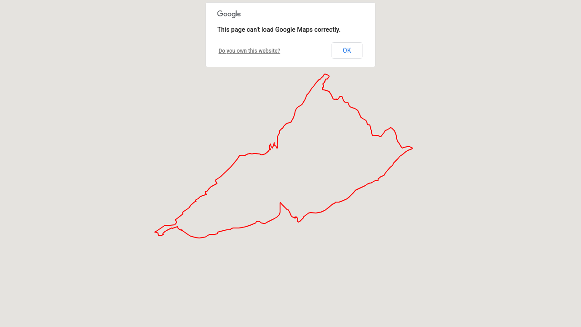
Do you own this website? (250, 51)
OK (347, 50)
